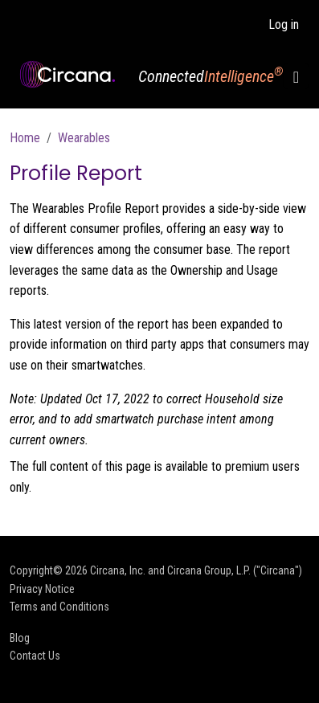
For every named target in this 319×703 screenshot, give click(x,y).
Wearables (84, 137)
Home (25, 137)
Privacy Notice (42, 588)
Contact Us (35, 655)
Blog (20, 637)
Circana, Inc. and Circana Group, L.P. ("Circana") (196, 570)
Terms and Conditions (59, 606)
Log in (283, 24)
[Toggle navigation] (296, 76)
